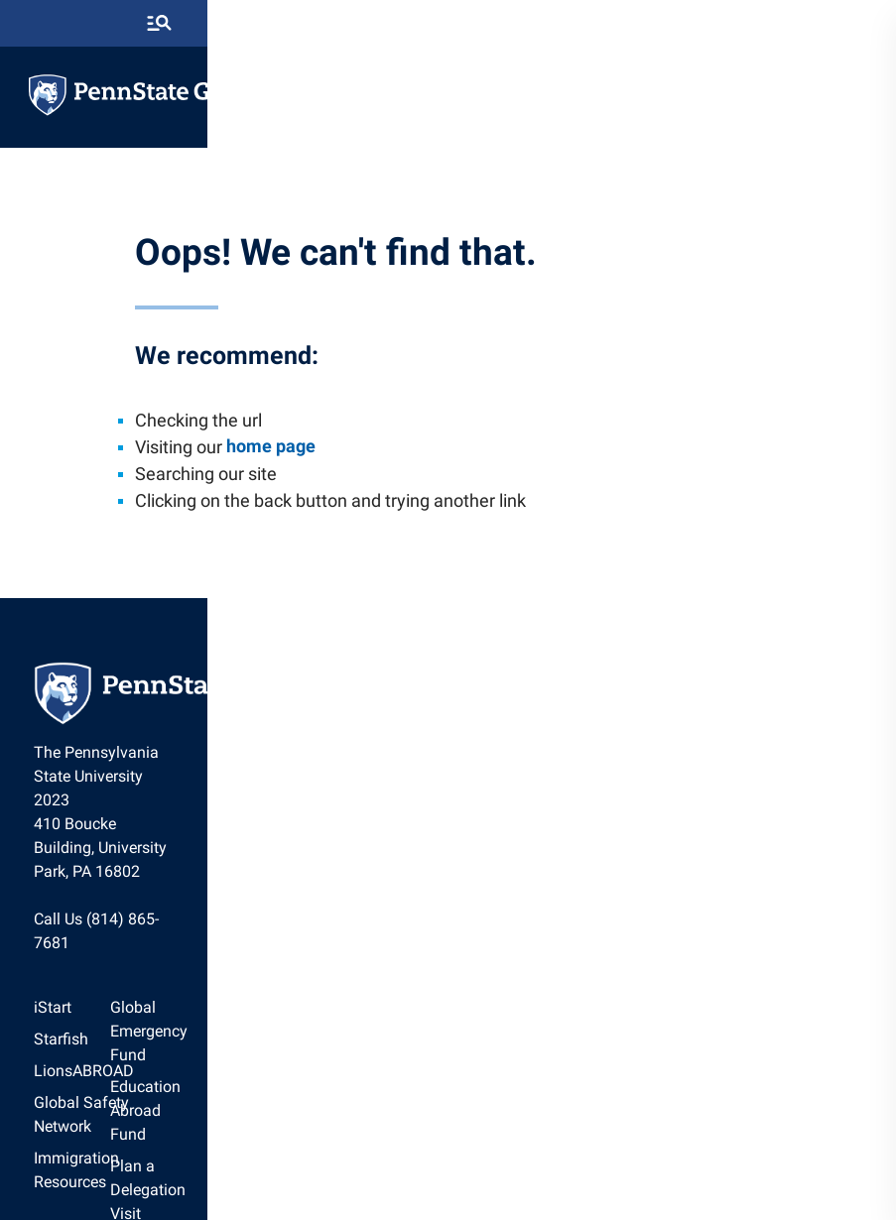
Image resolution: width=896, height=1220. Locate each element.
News (475, 1061)
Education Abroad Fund (538, 966)
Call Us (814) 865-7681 (142, 867)
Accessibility (617, 1155)
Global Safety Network (140, 1030)
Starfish (89, 966)
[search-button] (835, 25)
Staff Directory (507, 1030)
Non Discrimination (512, 1155)
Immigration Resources (142, 1061)
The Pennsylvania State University (223, 1155)
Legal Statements (719, 1155)
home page (279, 474)
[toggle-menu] (841, 96)
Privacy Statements (388, 1155)
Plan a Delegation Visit (535, 998)
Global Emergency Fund (539, 934)
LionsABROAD (112, 998)
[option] (142, 935)
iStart (80, 934)
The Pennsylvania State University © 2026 (448, 1192)
